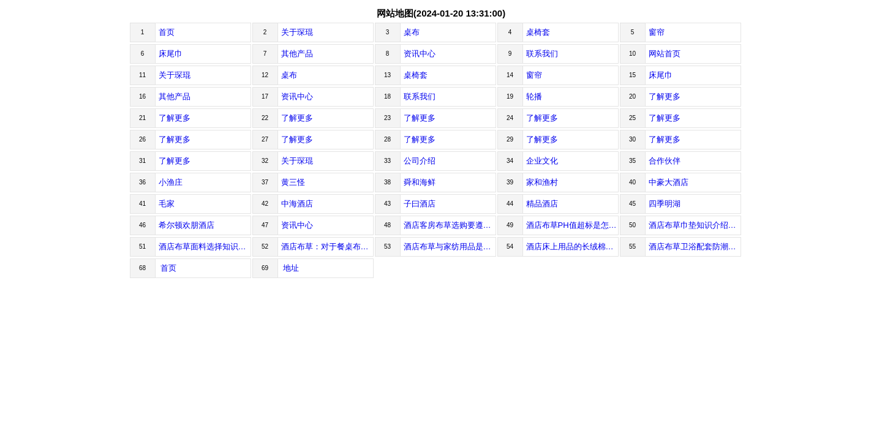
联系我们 (542, 53)
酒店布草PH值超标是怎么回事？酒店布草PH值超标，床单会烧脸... (572, 225)
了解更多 (664, 96)
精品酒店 (542, 203)
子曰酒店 (419, 203)
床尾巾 (171, 53)
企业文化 (542, 160)
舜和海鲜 (419, 182)
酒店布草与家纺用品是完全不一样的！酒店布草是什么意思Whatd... (450, 246)
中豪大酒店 (668, 182)
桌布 (412, 32)
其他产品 (297, 53)
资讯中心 (419, 53)
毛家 (167, 203)
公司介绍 (419, 160)
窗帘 (657, 32)
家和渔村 (542, 182)
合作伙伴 (664, 160)
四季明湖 (664, 203)
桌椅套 (538, 32)
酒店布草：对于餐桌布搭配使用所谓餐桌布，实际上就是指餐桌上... (327, 246)
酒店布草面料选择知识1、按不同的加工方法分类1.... (205, 246)
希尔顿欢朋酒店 (186, 225)
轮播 (534, 96)
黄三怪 (293, 182)
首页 (167, 32)
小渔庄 (171, 182)
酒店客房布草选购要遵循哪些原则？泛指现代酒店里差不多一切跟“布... (450, 225)
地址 (290, 268)
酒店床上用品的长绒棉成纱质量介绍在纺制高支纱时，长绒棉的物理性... (572, 246)
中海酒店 (297, 203)
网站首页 (664, 53)
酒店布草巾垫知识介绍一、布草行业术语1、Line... (695, 225)
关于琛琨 (297, 32)
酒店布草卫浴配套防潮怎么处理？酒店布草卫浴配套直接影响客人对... (695, 246)
